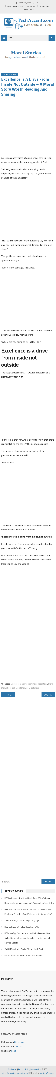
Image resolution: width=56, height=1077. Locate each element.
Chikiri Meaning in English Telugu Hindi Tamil (23, 949)
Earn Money (44, 6)
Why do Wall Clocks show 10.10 (49, 694)
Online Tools (28, 9)
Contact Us (36, 1069)
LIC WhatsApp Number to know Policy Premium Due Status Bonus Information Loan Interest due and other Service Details (28, 938)
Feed (13, 1050)
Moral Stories (9, 74)
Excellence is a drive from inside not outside (29, 683)
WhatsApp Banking (15, 6)
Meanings (31, 6)
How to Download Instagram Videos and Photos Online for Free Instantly (10, 694)
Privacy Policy (24, 1069)
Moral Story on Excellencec (27, 687)
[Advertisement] (28, 128)
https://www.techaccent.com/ (15, 1073)
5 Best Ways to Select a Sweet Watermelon (23, 955)
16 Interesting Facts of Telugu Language (21, 920)
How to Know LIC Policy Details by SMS (21, 926)
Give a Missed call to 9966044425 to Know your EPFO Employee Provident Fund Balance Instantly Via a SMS (28, 912)
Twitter (18, 1046)
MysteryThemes (47, 1073)
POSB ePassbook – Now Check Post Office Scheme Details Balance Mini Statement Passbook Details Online (29, 900)
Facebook (19, 1042)
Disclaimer (12, 1069)
